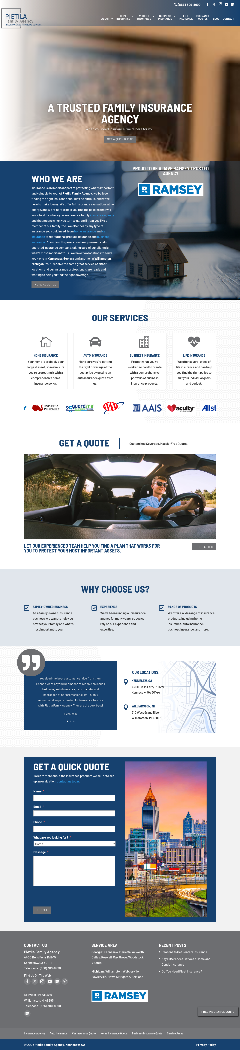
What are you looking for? (52, 837)
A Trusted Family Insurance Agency (120, 113)
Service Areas (175, 1033)
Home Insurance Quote (113, 1033)
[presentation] (61, 897)
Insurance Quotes (203, 17)
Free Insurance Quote (217, 1011)
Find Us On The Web (37, 975)
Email (38, 806)
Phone (39, 822)
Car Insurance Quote (84, 1033)
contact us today (68, 781)
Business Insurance (165, 17)
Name (38, 791)
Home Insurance (123, 17)
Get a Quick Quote (120, 139)
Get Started (204, 547)
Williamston (113, 971)
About (105, 18)
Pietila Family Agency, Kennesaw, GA (60, 1044)
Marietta (125, 952)
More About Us (45, 284)
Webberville (131, 971)
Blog (216, 18)
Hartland (137, 977)
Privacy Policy (206, 1044)
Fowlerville (99, 977)
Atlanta (97, 962)
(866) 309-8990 (189, 4)
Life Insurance (186, 17)
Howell (112, 977)
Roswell (106, 957)
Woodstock (136, 957)
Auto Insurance (95, 355)
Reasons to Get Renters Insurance (184, 952)
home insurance (85, 231)
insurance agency (102, 215)
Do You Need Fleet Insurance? (182, 971)
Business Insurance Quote (147, 1033)
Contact (228, 18)
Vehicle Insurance (144, 17)
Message (41, 852)
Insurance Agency (34, 1033)
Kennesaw (111, 952)
